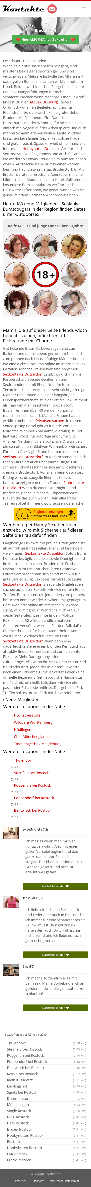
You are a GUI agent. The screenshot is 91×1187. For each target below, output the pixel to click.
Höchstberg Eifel (27, 715)
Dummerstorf (46, 1098)
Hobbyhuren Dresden (41, 148)
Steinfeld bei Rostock (31, 772)
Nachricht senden (55, 886)
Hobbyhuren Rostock (46, 1148)
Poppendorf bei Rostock (34, 797)
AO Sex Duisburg (44, 102)
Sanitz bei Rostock (46, 1092)
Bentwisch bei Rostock (32, 810)
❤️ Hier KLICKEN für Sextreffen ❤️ (45, 40)
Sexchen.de (20, 1181)
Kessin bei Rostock (46, 1074)
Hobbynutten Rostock (46, 1135)
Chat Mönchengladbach (33, 736)
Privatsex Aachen (50, 420)
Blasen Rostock (46, 1129)
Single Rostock (46, 1111)
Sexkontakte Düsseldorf (23, 374)
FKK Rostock (46, 1154)
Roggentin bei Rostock (32, 785)
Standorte (38, 1181)
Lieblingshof (46, 1086)
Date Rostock (46, 1123)
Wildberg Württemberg (33, 722)
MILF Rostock (46, 1117)
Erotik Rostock (46, 1160)
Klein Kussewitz (46, 1080)
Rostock (46, 1142)
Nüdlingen (22, 729)
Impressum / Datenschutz (64, 1181)
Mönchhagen (46, 1105)
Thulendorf (23, 760)
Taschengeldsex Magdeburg (37, 743)
